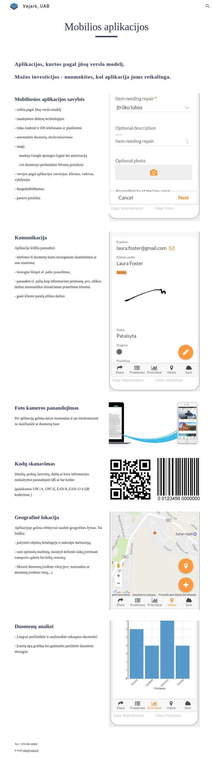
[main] (106, 28)
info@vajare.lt (30, 750)
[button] (207, 6)
